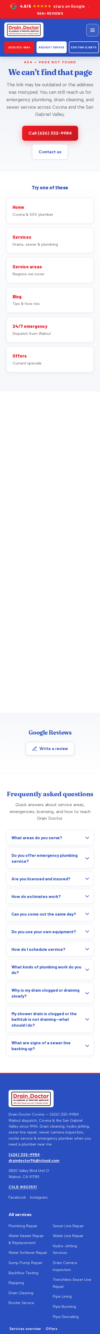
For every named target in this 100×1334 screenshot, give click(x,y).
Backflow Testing (23, 1273)
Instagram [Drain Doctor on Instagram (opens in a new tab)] (39, 1197)
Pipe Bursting (64, 1306)
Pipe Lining (62, 1296)
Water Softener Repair (28, 1252)
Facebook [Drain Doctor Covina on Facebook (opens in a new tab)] (17, 1197)
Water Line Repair (68, 1236)
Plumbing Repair (23, 1226)
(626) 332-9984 (19, 47)
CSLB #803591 (23, 1187)
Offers (51, 1329)
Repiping (16, 1283)
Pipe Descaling (66, 1317)
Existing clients (84, 47)
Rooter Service (21, 1303)
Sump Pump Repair (25, 1263)
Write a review (50, 748)
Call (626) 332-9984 (50, 133)
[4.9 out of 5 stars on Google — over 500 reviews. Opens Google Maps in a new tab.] (50, 9)
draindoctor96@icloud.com (34, 1160)
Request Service (51, 47)
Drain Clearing (21, 1293)
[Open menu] (92, 30)
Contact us (50, 151)
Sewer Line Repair (68, 1226)
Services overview (25, 1329)
